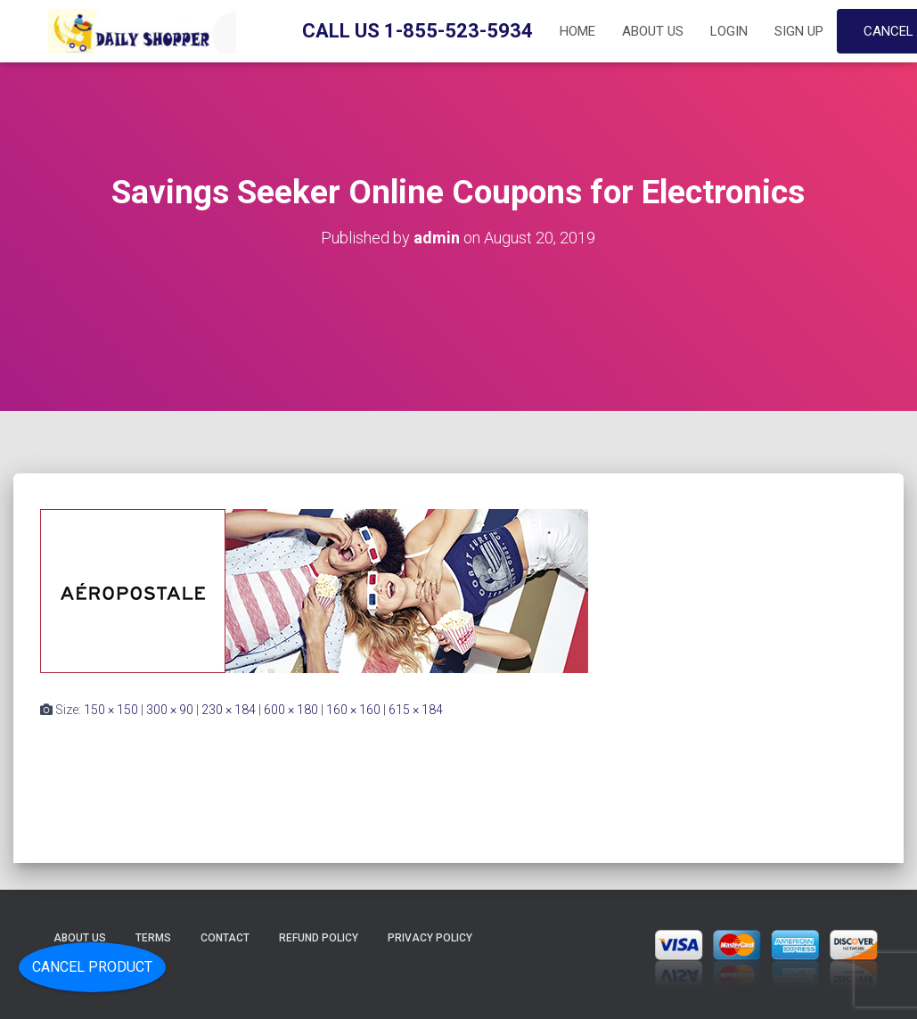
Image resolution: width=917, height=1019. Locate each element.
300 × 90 (169, 710)
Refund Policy (318, 938)
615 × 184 (416, 710)
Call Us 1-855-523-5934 (417, 31)
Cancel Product (92, 966)
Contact (225, 938)
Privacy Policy (430, 938)
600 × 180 (291, 710)
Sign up (798, 31)
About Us (653, 31)
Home (577, 31)
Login (729, 31)
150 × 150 (111, 710)
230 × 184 (228, 710)
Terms (153, 938)
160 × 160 (353, 710)
